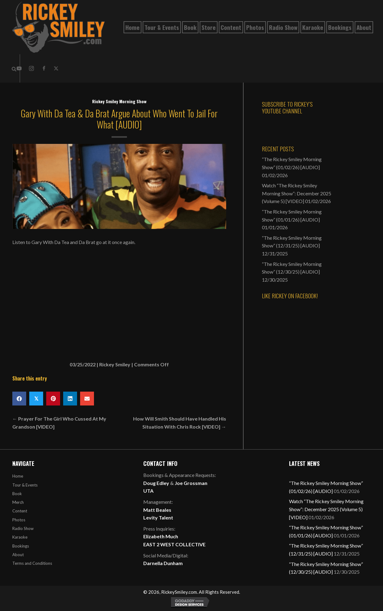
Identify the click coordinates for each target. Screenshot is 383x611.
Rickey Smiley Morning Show (119, 101)
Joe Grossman (191, 483)
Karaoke (19, 537)
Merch (18, 502)
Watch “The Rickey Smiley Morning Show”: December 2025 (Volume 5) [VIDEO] (296, 193)
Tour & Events (25, 485)
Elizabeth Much (160, 536)
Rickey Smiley (114, 364)
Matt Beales (157, 510)
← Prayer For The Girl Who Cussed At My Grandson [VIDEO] (59, 423)
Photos (18, 519)
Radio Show (23, 528)
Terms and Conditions (32, 563)
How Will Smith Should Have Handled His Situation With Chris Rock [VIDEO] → (179, 423)
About (18, 554)
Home (17, 476)
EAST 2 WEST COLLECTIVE (174, 544)
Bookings (20, 546)
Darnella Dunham (163, 563)
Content (19, 510)
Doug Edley (156, 483)
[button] (31, 68)
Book (17, 493)
